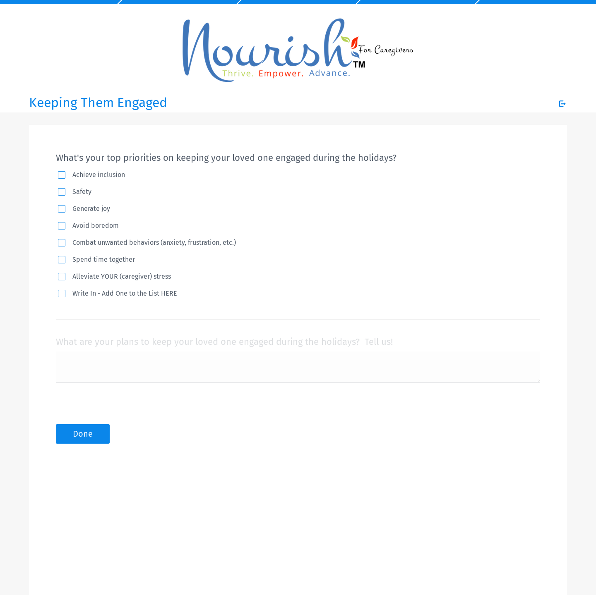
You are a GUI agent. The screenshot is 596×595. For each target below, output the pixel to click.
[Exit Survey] (562, 104)
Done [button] (83, 434)
